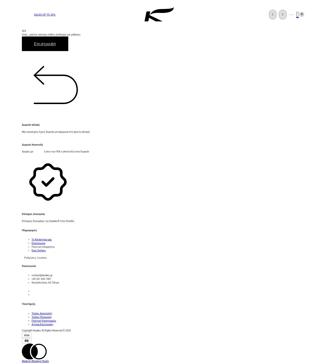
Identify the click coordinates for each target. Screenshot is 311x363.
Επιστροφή (45, 43)
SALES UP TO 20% (44, 14)
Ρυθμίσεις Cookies (35, 258)
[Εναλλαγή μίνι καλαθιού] (297, 14)
